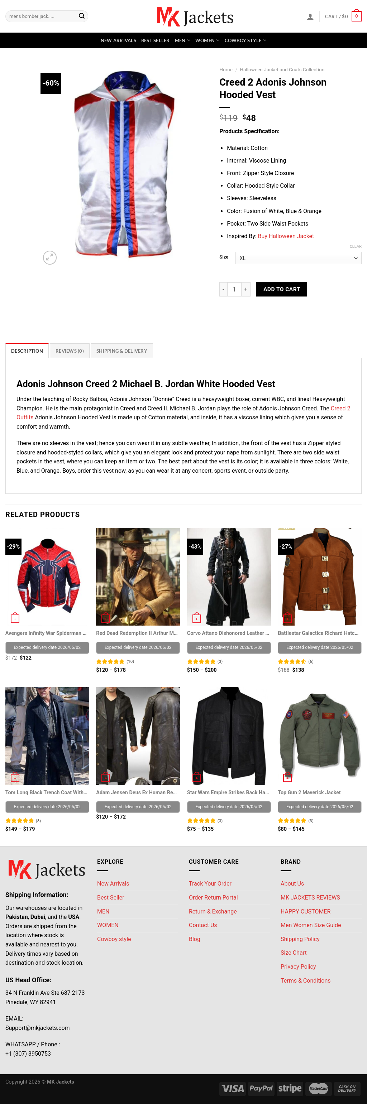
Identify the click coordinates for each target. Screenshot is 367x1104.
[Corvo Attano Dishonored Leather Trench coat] (229, 577)
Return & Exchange (213, 911)
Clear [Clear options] (356, 246)
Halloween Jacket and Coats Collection (282, 69)
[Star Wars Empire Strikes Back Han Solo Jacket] (229, 736)
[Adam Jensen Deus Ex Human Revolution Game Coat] (138, 736)
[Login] (310, 16)
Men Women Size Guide (311, 925)
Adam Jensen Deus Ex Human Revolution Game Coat (137, 793)
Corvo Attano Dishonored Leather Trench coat (228, 633)
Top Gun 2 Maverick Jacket (309, 793)
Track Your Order (210, 883)
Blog (194, 939)
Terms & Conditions (306, 980)
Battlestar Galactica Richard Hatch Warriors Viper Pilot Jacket (319, 633)
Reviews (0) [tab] (70, 351)
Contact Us (203, 925)
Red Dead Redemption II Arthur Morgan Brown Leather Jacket (137, 633)
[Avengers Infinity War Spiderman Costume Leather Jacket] (47, 577)
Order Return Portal (213, 897)
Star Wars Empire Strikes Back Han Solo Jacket (228, 793)
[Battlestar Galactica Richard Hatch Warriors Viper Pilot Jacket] (320, 577)
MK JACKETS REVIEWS (310, 897)
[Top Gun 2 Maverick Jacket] (320, 736)
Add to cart (281, 289)
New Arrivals (118, 40)
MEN (182, 40)
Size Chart (294, 952)
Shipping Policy (300, 939)
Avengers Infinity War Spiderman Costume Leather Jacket (46, 633)
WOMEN (207, 40)
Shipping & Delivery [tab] (121, 351)
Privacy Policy (298, 966)
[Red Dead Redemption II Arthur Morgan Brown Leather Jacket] (138, 577)
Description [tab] (27, 351)
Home (226, 69)
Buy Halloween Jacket (286, 236)
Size (223, 257)
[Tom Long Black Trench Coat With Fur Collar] (47, 736)
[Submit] (82, 16)
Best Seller (155, 40)
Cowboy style (246, 40)
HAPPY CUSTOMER (305, 911)
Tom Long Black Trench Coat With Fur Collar (46, 793)
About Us (292, 883)
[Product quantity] (234, 289)
